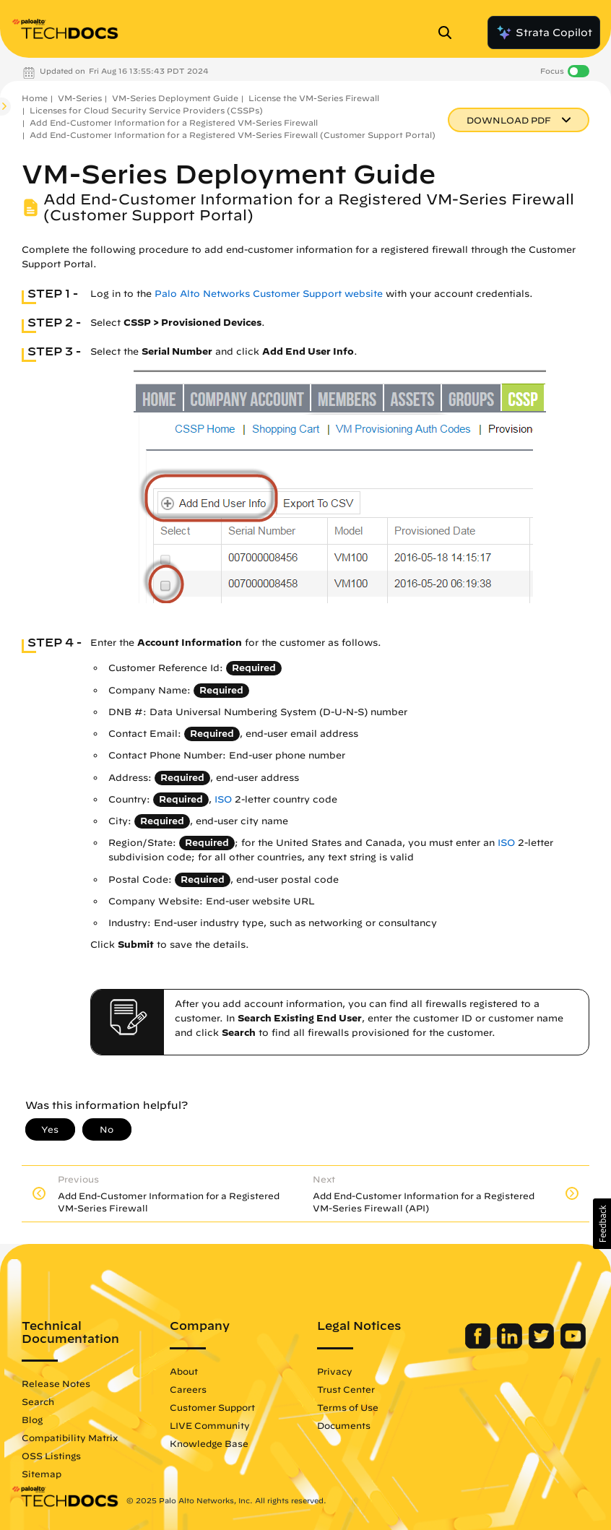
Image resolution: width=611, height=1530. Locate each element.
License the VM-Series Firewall (313, 98)
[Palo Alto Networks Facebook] (479, 1345)
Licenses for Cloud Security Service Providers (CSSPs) (146, 110)
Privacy (334, 1371)
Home (35, 98)
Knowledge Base (209, 1443)
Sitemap (41, 1474)
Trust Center (346, 1389)
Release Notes (56, 1383)
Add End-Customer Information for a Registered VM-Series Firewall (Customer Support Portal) (233, 134)
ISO (223, 799)
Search (38, 1401)
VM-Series (80, 98)
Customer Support (212, 1407)
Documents (343, 1425)
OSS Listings (51, 1456)
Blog (32, 1419)
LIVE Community (210, 1425)
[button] (602, 1223)
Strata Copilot (543, 32)
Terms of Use (347, 1407)
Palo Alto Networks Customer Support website (269, 293)
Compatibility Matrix (70, 1437)
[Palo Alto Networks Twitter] (543, 1345)
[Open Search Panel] (449, 32)
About (184, 1371)
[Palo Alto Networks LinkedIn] (511, 1345)
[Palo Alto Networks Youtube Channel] (573, 1345)
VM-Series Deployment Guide (175, 98)
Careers (188, 1389)
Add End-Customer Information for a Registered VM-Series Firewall (174, 122)
